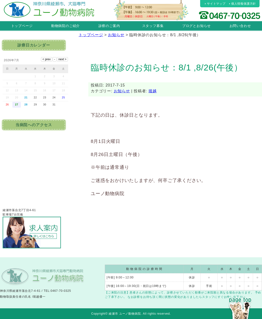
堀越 (152, 91)
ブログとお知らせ (196, 26)
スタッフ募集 (153, 26)
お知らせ (122, 91)
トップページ (22, 26)
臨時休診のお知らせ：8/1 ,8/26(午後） (167, 67)
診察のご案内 (109, 26)
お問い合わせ (240, 26)
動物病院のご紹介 (65, 26)
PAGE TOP (240, 299)
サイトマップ (216, 3)
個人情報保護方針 (243, 3)
